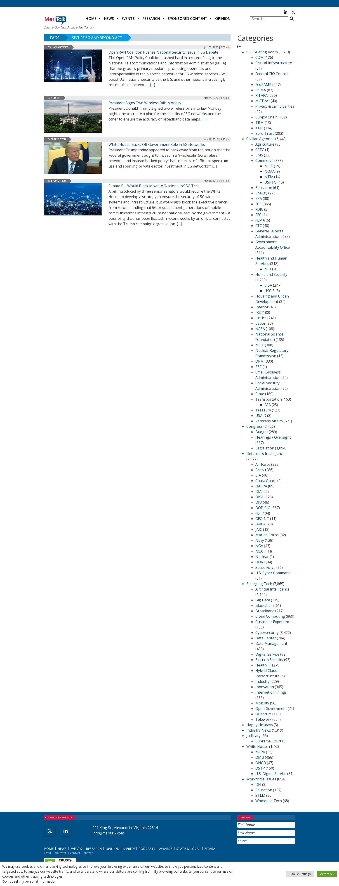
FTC (258, 225)
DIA (258, 491)
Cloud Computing (270, 616)
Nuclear (262, 556)
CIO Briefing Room (262, 52)
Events (128, 18)
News (109, 18)
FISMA (260, 89)
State (259, 393)
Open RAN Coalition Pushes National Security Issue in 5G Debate (163, 52)
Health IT (263, 665)
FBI (258, 513)
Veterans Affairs (269, 420)
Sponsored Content (187, 18)
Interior (261, 307)
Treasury (263, 410)
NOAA (269, 171)
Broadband (264, 610)
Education (263, 187)
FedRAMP (263, 84)
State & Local (188, 848)
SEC (258, 366)
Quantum (263, 713)
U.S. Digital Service (270, 773)
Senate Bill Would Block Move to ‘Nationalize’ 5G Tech (154, 185)
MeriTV (129, 848)
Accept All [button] (326, 874)
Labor (260, 323)
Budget (261, 431)
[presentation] (271, 855)
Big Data (262, 600)
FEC (258, 214)
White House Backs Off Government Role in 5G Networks (156, 144)
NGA (259, 545)
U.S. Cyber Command (272, 572)
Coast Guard (265, 480)
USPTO (270, 182)
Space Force (265, 567)
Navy (259, 540)
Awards (165, 848)
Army (259, 469)
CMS (259, 155)
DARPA (261, 486)
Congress (53, 97)
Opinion (223, 18)
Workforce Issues (261, 779)
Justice (260, 317)
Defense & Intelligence (265, 453)
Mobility (262, 703)
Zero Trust (264, 133)
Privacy (88, 853)
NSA (259, 551)
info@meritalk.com (108, 833)
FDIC (259, 209)
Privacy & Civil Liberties (274, 106)
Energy (261, 193)
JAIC (258, 529)
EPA (258, 198)
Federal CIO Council (271, 73)
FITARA (261, 95)
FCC (258, 203)
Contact (75, 853)
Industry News (258, 730)
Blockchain (264, 605)
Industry (262, 681)
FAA (267, 404)
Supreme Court (268, 741)
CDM (259, 57)
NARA (260, 751)
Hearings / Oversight (273, 437)
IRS (258, 312)
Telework (263, 719)
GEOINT (262, 518)
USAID (260, 415)
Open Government (271, 708)
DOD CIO (263, 507)
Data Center (265, 638)
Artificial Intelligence (272, 589)
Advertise (60, 853)
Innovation (264, 686)
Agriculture (264, 144)
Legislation (264, 448)
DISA (259, 496)
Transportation (268, 399)
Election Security (269, 659)
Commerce (264, 160)
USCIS (269, 290)
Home (91, 18)
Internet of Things (271, 692)
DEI (258, 784)
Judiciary (253, 735)
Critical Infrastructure (273, 62)
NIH (267, 269)
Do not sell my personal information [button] (29, 881)
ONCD (260, 762)
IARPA (260, 524)
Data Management (271, 643)
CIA (258, 475)
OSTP (260, 768)
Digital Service (267, 654)
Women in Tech (268, 800)
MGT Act (262, 100)
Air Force (262, 464)
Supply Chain (266, 117)
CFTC (259, 149)
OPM (259, 361)
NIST (268, 165)
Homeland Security (271, 274)
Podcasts (147, 848)
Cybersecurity (267, 632)
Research (151, 18)
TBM (259, 122)
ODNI (260, 562)
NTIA (268, 176)
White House (257, 746)
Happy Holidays (259, 724)
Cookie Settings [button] (300, 874)
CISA (268, 285)
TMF (259, 127)
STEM (260, 795)
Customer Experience (273, 621)
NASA (260, 328)
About (47, 853)
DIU (258, 502)
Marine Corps (267, 534)
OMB (259, 757)
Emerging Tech (56, 139)
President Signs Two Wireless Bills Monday (144, 102)
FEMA (260, 220)
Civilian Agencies (57, 47)
